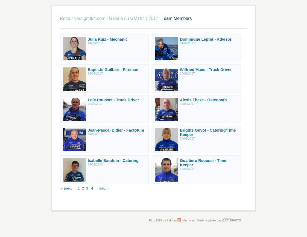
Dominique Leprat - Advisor (206, 39)
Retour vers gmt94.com (82, 18)
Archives (189, 220)
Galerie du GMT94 (127, 18)
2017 (153, 18)
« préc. (66, 188)
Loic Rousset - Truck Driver (113, 100)
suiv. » (104, 188)
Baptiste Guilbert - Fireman (113, 69)
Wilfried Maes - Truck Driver (206, 69)
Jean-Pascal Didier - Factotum (116, 130)
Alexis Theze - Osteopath (203, 100)
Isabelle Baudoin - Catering (113, 160)
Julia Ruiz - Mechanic (108, 39)
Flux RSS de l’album (165, 220)
